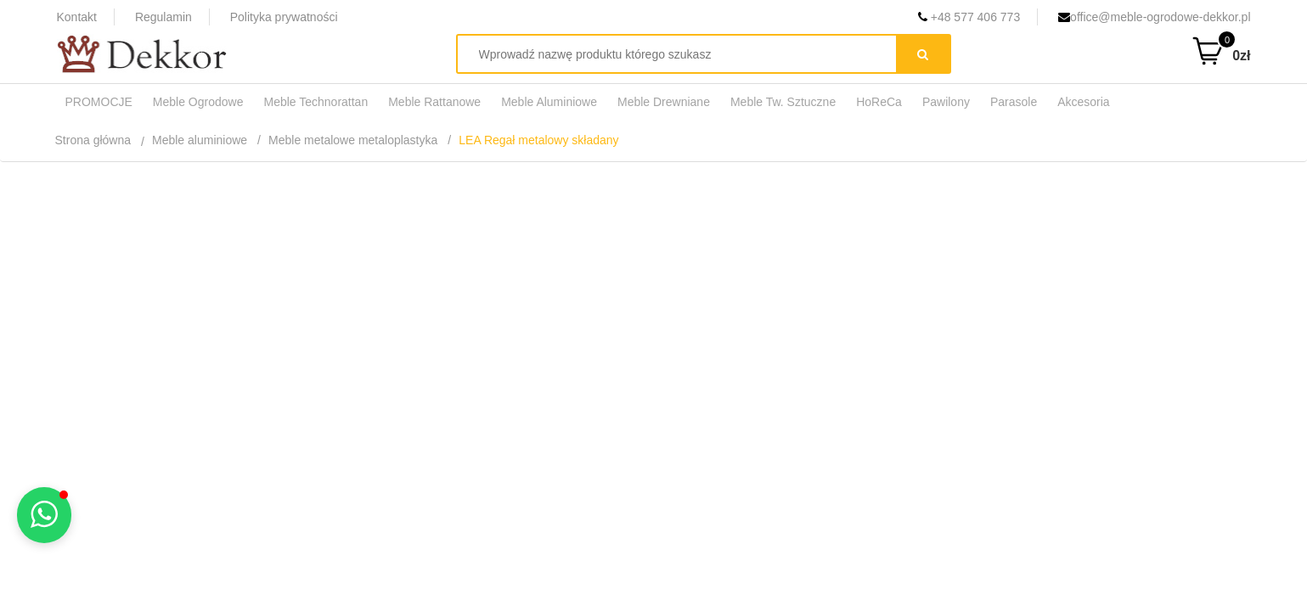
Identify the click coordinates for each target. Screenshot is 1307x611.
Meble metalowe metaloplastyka (352, 140)
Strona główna (93, 140)
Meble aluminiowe (199, 140)
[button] (44, 515)
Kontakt (77, 17)
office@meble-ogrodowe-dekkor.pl (1154, 17)
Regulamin (163, 17)
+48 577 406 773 (969, 17)
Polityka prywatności (284, 17)
